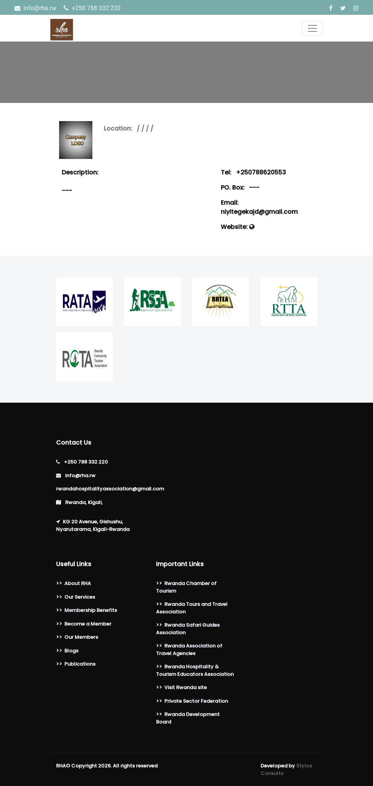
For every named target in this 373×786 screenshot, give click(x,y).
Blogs (71, 650)
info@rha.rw (36, 8)
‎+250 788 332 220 (92, 8)
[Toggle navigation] (312, 28)
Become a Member (87, 623)
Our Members (81, 637)
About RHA (77, 583)
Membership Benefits (90, 610)
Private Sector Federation (196, 701)
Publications (79, 664)
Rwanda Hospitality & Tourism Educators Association (195, 670)
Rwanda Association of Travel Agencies (189, 649)
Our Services (79, 597)
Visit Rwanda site (185, 687)
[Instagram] (356, 8)
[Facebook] (331, 8)
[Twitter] (343, 8)
